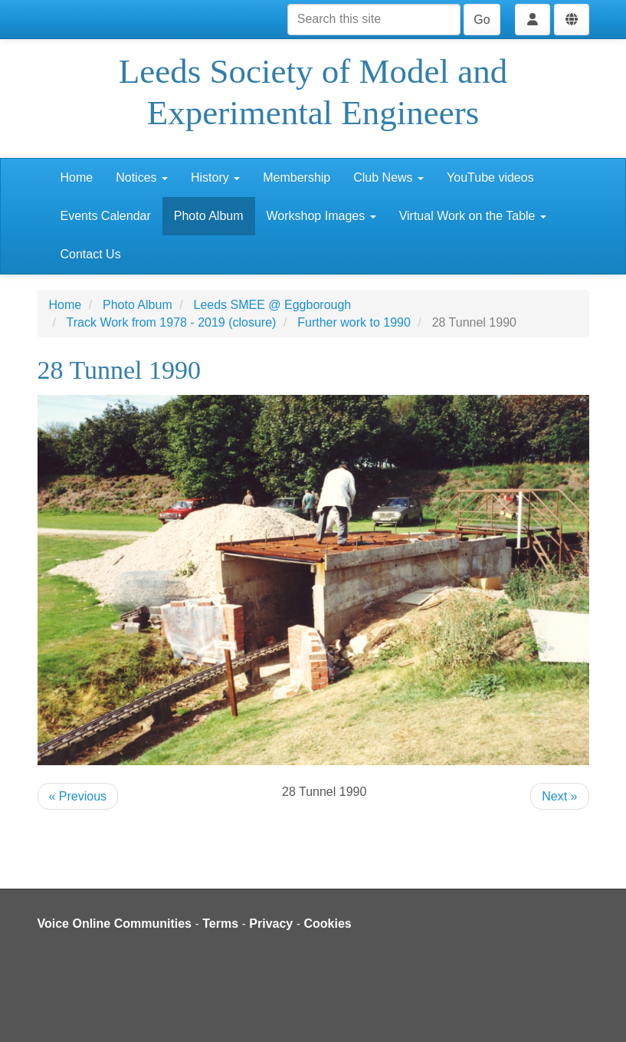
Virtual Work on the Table (472, 215)
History (215, 177)
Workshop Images (321, 215)
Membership (296, 177)
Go (482, 19)
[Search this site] (373, 19)
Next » (559, 796)
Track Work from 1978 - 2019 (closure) (172, 322)
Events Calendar (106, 215)
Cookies (328, 923)
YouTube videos (490, 177)
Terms (220, 923)
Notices (142, 177)
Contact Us (91, 254)
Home (77, 177)
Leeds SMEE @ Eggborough (273, 304)
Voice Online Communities (115, 923)
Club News (388, 177)
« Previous (78, 796)
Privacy (271, 923)
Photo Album (209, 215)
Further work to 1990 (354, 322)
